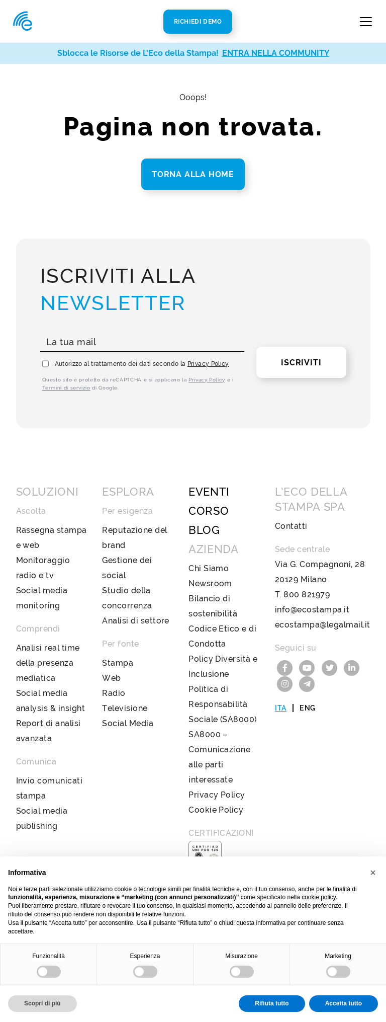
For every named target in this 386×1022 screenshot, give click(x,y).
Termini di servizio (66, 387)
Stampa (117, 663)
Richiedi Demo (198, 21)
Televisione (124, 708)
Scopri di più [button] (42, 1003)
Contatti (291, 526)
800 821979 (306, 594)
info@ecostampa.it (312, 609)
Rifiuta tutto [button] (271, 1003)
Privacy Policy (208, 363)
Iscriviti (301, 362)
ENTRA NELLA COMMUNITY (275, 53)
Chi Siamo (208, 568)
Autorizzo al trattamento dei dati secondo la (142, 363)
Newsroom (210, 583)
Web (111, 678)
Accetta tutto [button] (343, 1003)
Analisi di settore (135, 620)
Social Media (127, 723)
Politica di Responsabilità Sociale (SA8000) (222, 704)
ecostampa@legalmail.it (322, 625)
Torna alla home (193, 174)
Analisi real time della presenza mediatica (48, 663)
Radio (113, 693)
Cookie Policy (215, 810)
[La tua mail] (142, 342)
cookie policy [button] (319, 897)
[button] (373, 872)
